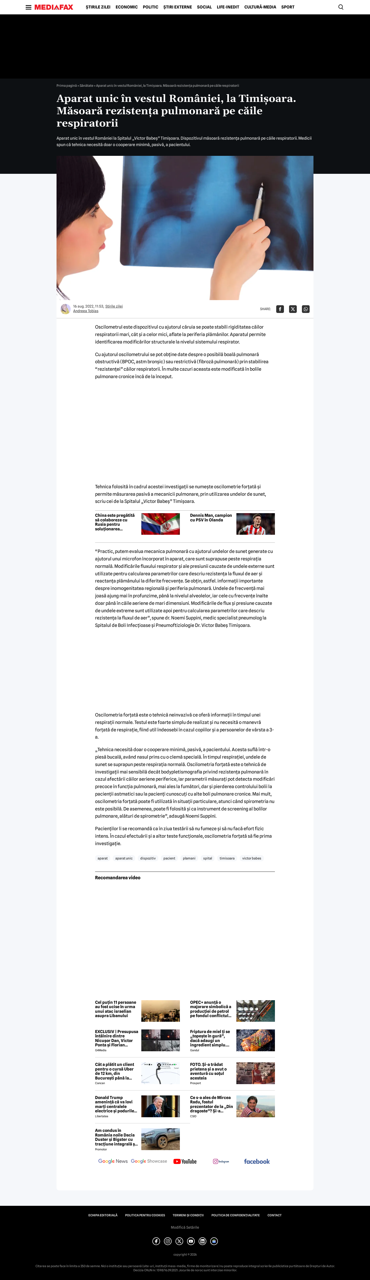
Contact (274, 1215)
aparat (103, 858)
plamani (189, 858)
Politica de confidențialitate (235, 1215)
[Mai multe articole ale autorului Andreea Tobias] (65, 309)
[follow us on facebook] (257, 1162)
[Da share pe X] (293, 309)
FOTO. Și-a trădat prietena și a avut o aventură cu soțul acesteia (208, 1071)
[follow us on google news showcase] (149, 1162)
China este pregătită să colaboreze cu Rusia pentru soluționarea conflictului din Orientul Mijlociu (115, 522)
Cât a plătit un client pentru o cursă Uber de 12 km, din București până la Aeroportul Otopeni (114, 1071)
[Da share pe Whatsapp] (306, 309)
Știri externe (177, 7)
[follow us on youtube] (185, 1162)
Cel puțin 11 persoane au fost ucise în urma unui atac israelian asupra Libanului (115, 1009)
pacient (169, 858)
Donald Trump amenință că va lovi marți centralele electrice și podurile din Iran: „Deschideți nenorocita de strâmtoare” (115, 1104)
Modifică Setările (185, 1227)
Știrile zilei (98, 7)
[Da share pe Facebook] (280, 309)
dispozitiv (148, 858)
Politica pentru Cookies (145, 1215)
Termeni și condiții (188, 1215)
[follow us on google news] (113, 1162)
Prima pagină (67, 85)
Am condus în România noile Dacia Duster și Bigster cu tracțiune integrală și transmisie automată (115, 1137)
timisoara (227, 858)
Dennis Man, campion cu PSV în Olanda (211, 517)
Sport (287, 7)
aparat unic (124, 858)
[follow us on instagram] (221, 1162)
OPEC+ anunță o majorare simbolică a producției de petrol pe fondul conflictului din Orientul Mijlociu (211, 1009)
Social (204, 7)
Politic (150, 7)
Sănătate (86, 85)
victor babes (251, 858)
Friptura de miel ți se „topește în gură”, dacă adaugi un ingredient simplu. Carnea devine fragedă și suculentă (210, 1038)
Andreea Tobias (85, 311)
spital (207, 858)
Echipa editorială (102, 1215)
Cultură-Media (260, 7)
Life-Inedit (228, 7)
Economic (127, 7)
